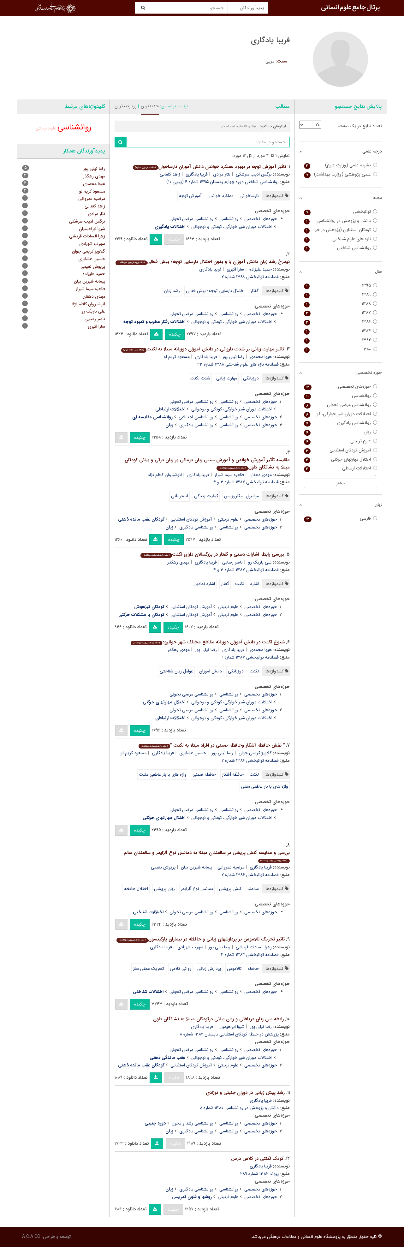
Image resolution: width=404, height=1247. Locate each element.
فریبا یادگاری (197, 174)
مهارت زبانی (226, 378)
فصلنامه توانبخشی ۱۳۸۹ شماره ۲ (250, 276)
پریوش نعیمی (163, 867)
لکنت (239, 583)
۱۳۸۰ (340, 349)
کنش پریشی (230, 888)
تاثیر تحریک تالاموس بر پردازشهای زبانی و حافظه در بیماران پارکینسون (200, 939)
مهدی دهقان (260, 474)
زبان (340, 432)
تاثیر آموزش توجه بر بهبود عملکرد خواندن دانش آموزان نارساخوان (209, 166)
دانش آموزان (210, 671)
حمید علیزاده (260, 269)
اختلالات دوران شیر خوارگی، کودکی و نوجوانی (231, 226)
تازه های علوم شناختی (340, 239)
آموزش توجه (190, 195)
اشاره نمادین (204, 583)
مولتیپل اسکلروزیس (241, 495)
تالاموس (234, 968)
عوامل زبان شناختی (176, 671)
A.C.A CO (31, 1236)
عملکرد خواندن (220, 195)
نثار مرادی (221, 174)
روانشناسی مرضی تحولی (191, 218)
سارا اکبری (235, 269)
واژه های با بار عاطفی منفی (264, 786)
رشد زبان (172, 290)
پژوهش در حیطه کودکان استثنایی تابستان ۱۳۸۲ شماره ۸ (229, 1034)
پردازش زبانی (209, 968)
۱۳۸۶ (340, 321)
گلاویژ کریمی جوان (255, 752)
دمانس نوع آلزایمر (197, 888)
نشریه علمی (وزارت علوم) (340, 165)
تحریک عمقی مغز (148, 968)
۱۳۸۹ (340, 294)
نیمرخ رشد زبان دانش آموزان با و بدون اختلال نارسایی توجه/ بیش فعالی (202, 262)
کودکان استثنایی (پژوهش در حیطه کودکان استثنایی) (340, 230)
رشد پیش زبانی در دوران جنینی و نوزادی (245, 1092)
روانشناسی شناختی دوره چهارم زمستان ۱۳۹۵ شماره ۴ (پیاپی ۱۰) (222, 181)
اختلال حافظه (136, 888)
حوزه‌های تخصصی (260, 218)
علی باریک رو (260, 562)
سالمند (253, 888)
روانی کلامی (180, 968)
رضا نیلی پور (233, 356)
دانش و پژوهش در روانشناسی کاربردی (340, 220)
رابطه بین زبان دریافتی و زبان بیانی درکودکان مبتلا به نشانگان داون (218, 1019)
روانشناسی (228, 218)
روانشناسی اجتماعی (196, 417)
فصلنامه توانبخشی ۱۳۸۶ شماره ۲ (250, 760)
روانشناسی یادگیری (196, 424)
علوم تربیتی (228, 519)
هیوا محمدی (261, 356)
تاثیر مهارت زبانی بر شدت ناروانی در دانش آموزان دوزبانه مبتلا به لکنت (202, 349)
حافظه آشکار (233, 774)
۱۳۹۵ (340, 285)
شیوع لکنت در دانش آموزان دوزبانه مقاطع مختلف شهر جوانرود (207, 642)
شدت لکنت (200, 378)
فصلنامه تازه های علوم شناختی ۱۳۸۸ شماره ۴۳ (238, 364)
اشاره (254, 583)
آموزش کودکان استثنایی (191, 519)
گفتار (255, 290)
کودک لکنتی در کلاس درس (257, 1158)
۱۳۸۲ (340, 340)
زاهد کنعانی (170, 174)
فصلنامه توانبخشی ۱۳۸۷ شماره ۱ (250, 657)
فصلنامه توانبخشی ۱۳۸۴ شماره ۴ (250, 954)
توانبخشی (340, 211)
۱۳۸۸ (340, 303)
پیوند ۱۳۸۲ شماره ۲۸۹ (259, 1173)
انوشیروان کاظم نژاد (165, 474)
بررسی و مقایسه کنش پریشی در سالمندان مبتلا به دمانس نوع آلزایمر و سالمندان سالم (207, 856)
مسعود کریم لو (177, 356)
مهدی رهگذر (178, 562)
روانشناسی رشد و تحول (192, 1123)
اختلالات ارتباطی (340, 468)
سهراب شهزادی (190, 947)
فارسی (340, 518)
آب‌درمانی (179, 495)
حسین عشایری (192, 752)
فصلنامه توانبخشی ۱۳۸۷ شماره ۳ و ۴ (246, 482)
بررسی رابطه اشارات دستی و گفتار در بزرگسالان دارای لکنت (212, 554)
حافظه (253, 968)
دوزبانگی (251, 378)
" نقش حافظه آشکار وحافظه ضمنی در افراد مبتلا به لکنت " (211, 745)
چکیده (174, 239)
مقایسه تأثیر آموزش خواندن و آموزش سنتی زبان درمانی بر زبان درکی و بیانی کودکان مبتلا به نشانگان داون (207, 463)
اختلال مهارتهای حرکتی (340, 459)
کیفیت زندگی (206, 495)
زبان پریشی (164, 888)
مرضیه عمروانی (230, 867)
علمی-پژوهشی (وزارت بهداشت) (340, 174)
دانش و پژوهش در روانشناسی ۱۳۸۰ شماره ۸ (239, 1107)
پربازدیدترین (125, 106)
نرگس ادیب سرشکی (254, 174)
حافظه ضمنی (204, 774)
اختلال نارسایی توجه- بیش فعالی (215, 290)
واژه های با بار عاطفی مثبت (163, 774)
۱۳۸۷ (340, 312)
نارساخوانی (249, 195)
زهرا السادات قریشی (254, 947)
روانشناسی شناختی (340, 248)
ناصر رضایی (232, 562)
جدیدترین (150, 106)
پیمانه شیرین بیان (196, 867)
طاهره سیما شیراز (229, 474)
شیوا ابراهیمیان (231, 1026)
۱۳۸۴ (340, 331)
